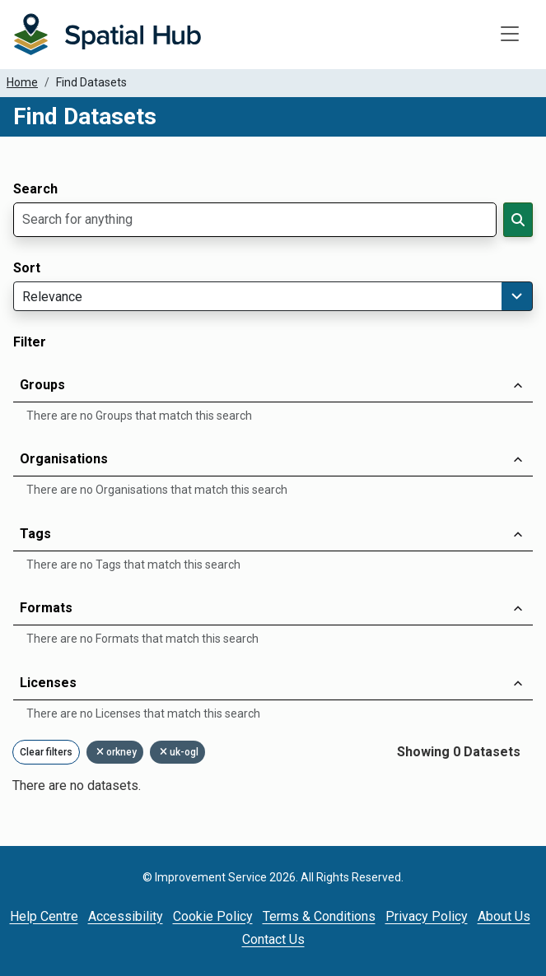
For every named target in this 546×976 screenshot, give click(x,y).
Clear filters (46, 752)
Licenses (48, 682)
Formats (46, 608)
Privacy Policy (426, 916)
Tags (35, 533)
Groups (42, 385)
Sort (26, 268)
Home (22, 82)
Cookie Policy (213, 916)
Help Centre (44, 916)
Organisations (64, 459)
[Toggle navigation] (510, 34)
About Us (504, 916)
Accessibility (125, 916)
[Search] (518, 219)
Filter (29, 342)
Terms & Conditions (319, 916)
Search (35, 189)
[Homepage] (107, 34)
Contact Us (273, 939)
